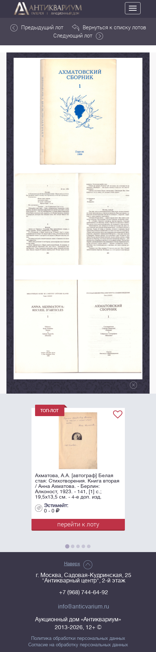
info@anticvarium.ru (83, 606)
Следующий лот (78, 36)
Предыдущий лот (36, 27)
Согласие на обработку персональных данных (78, 645)
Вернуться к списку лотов (109, 27)
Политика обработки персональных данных (78, 638)
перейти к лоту (78, 524)
